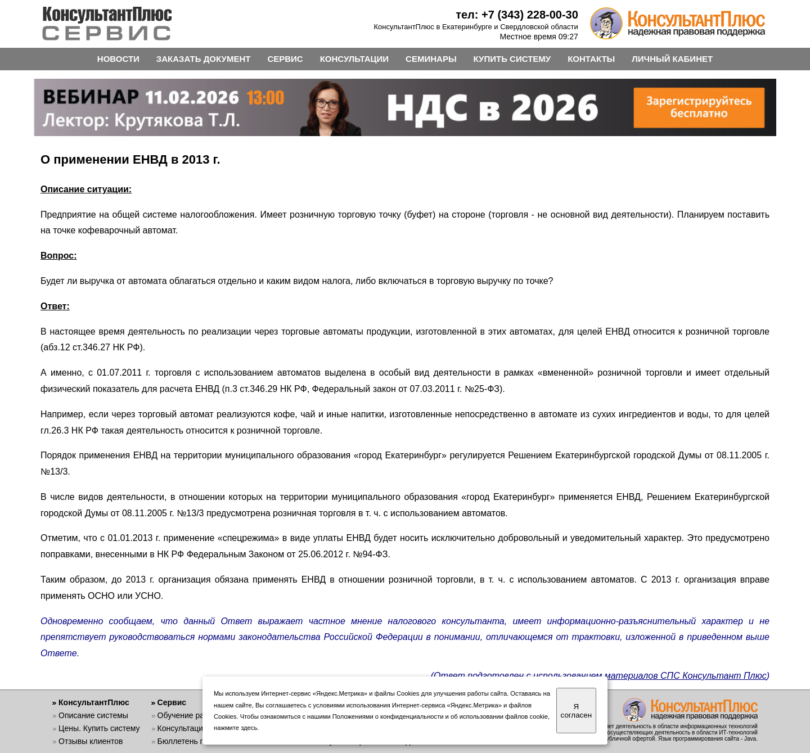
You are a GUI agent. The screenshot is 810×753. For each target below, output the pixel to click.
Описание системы (93, 715)
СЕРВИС (285, 59)
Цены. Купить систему (99, 728)
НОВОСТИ (118, 59)
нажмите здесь (235, 727)
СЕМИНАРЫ (431, 59)
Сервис (172, 702)
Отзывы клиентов (90, 741)
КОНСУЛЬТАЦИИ (354, 59)
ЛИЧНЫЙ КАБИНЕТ (672, 59)
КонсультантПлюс (93, 702)
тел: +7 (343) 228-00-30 (517, 14)
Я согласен (576, 710)
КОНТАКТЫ (591, 59)
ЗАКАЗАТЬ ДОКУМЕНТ (203, 59)
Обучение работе (189, 715)
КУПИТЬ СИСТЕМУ (512, 59)
